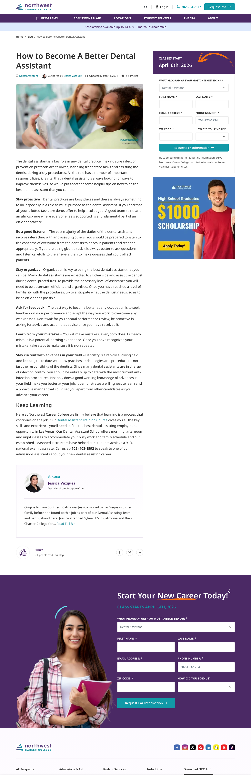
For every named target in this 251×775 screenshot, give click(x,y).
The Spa (189, 18)
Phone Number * (207, 113)
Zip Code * (166, 129)
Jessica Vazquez (73, 76)
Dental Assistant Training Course (82, 420)
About (213, 18)
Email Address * (170, 113)
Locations (122, 18)
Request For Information (194, 148)
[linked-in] (139, 552)
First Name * (168, 96)
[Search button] (145, 7)
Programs (47, 18)
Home (19, 36)
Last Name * (204, 96)
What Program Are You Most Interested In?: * (191, 80)
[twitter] (129, 552)
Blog (30, 36)
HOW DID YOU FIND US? (211, 129)
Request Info (219, 7)
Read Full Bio (66, 523)
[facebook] (119, 552)
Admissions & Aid (87, 18)
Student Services (157, 18)
